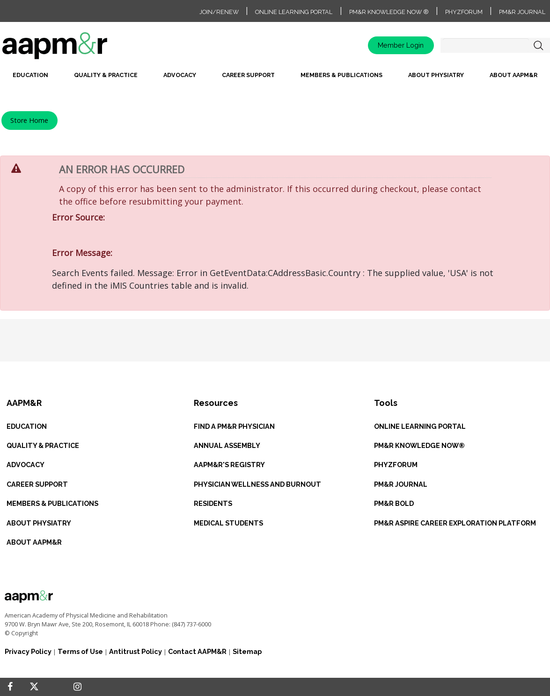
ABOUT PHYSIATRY (39, 523)
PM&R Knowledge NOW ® (389, 11)
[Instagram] (77, 687)
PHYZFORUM (396, 465)
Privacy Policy (28, 651)
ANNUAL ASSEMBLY (227, 445)
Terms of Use (80, 651)
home (84, 49)
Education (30, 74)
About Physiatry (436, 74)
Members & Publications (341, 74)
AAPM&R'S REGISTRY (229, 465)
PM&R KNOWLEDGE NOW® (419, 445)
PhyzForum (464, 11)
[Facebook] (10, 687)
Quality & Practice (106, 74)
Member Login (401, 45)
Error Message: (82, 252)
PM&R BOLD (394, 503)
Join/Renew (219, 11)
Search (538, 45)
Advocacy (179, 74)
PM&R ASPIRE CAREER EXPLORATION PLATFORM (455, 523)
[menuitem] (30, 78)
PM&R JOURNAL (400, 484)
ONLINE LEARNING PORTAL (420, 426)
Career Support (248, 74)
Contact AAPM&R (197, 651)
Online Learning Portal (293, 11)
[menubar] (275, 78)
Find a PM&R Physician (234, 426)
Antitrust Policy (135, 651)
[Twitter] (34, 687)
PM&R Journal (522, 11)
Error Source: (78, 217)
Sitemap (247, 651)
